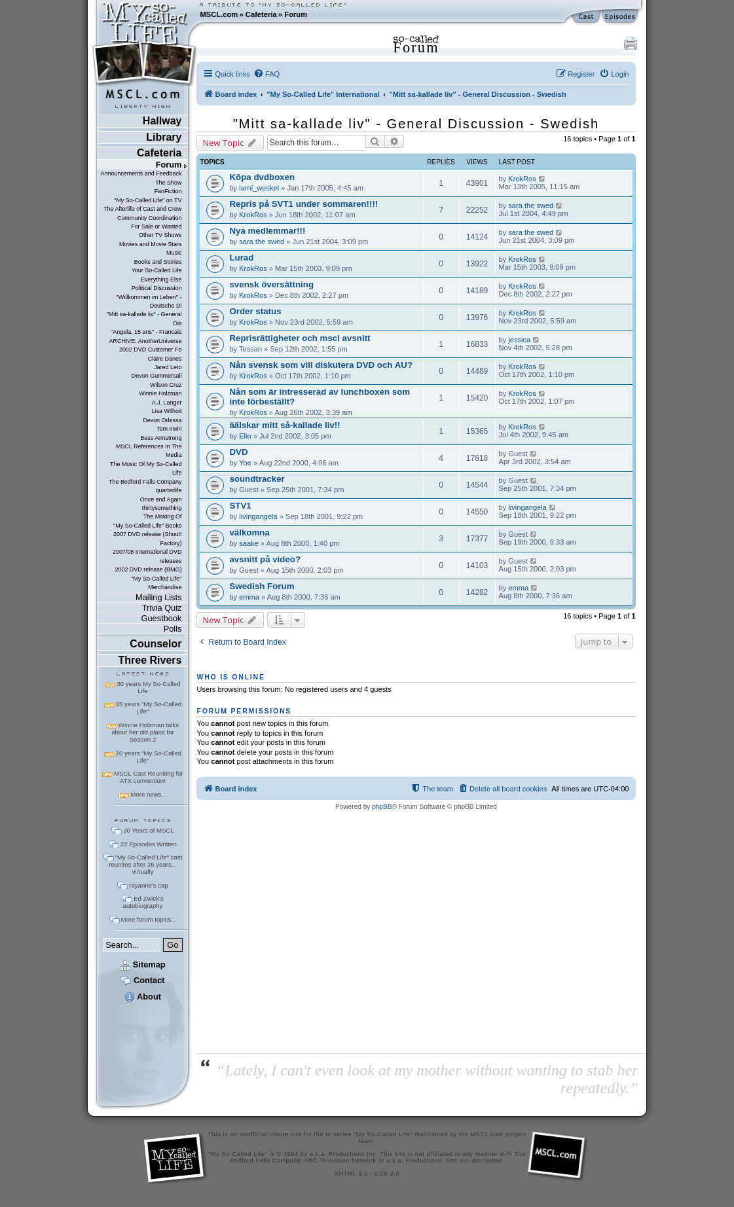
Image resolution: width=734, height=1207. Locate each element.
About (142, 996)
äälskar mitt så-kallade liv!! (284, 425)
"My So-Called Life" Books (147, 525)
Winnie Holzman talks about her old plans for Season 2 (145, 732)
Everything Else (161, 279)
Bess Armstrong (160, 438)
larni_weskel (259, 188)
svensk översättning (271, 284)
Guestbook (161, 618)
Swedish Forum (261, 586)
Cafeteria (261, 14)
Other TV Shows (160, 235)
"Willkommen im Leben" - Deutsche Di (149, 301)
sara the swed (530, 205)
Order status (255, 311)
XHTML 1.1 (351, 1173)
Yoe (245, 463)
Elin (245, 436)
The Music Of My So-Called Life (145, 468)
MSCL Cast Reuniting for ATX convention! (148, 777)
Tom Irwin (168, 428)
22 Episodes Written (148, 844)
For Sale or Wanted (156, 226)
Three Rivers (150, 660)
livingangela (258, 516)
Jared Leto (167, 367)
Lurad (241, 257)
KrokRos (522, 179)
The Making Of (162, 516)
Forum (295, 14)
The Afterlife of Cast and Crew (142, 209)
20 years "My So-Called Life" (148, 756)
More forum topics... (149, 919)
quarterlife (169, 490)
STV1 (240, 506)
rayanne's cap (148, 885)
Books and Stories (158, 262)
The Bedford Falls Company (145, 481)
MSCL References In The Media (149, 450)
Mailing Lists (158, 597)
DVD (238, 452)
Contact (142, 980)
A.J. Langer (167, 402)
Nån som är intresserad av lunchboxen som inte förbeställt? (319, 396)
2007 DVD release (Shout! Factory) (147, 538)
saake (249, 543)
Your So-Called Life (157, 270)
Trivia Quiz (162, 608)
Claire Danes (165, 358)
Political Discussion (157, 288)
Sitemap (142, 964)
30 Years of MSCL (148, 830)
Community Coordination (149, 218)
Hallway (162, 120)
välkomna (249, 532)
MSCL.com (219, 14)
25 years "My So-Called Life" (148, 707)
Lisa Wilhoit (167, 411)
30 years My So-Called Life (148, 687)
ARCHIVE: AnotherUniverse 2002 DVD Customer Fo (145, 345)
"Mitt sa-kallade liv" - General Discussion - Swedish (416, 124)
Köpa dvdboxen (262, 177)
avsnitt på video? (265, 559)
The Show (168, 182)
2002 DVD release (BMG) (148, 569)
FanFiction (168, 191)
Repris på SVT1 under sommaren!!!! (303, 204)
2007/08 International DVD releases (147, 556)
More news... (148, 794)
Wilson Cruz (165, 385)
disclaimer (486, 1160)
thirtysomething (162, 508)
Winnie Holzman (160, 393)
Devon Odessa (162, 420)
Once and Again (161, 499)
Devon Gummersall (157, 375)
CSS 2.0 (387, 1173)
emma (249, 597)
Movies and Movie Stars (150, 244)
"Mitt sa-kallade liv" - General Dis (144, 318)
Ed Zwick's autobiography (143, 902)
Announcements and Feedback (141, 173)
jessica (519, 340)
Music (173, 252)
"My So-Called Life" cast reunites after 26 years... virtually (145, 864)
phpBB (382, 806)
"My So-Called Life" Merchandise (156, 582)
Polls (173, 629)
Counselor (155, 643)
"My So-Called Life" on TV (147, 200)
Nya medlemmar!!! (267, 231)
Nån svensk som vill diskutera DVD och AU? (321, 365)
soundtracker (256, 479)
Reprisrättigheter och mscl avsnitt (299, 338)
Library (163, 137)
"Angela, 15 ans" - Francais (146, 332)
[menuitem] (266, 74)
